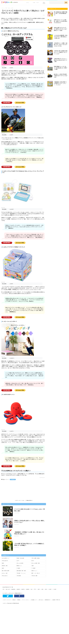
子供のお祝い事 (5, 560)
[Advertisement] (11, 490)
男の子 (33, 560)
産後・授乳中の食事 (5, 570)
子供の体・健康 (34, 575)
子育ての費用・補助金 (36, 558)
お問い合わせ (41, 599)
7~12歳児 (54, 589)
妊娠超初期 (13, 589)
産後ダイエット (34, 570)
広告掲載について (34, 599)
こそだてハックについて (7, 599)
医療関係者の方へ (48, 599)
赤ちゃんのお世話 (20, 563)
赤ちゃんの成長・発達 (36, 563)
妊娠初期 (18, 589)
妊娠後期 (27, 589)
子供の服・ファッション (21, 573)
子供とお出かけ (5, 575)
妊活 (28, 2)
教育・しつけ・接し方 (36, 573)
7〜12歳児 (33, 568)
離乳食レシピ (19, 565)
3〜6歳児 (18, 568)
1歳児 (33, 565)
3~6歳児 (50, 589)
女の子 (18, 560)
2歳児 (3, 568)
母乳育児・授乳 (5, 565)
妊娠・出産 (36, 2)
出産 (31, 589)
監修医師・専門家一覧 (56, 599)
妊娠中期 (22, 589)
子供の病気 (19, 575)
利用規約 (18, 599)
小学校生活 (13, 479)
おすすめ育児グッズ (5, 558)
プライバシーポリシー (25, 599)
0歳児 (3, 563)
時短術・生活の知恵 (20, 558)
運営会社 (14, 599)
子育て (44, 2)
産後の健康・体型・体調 (21, 570)
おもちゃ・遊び (5, 573)
